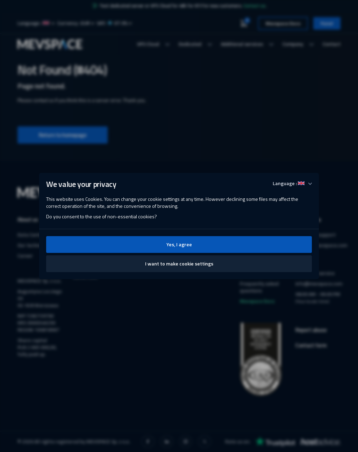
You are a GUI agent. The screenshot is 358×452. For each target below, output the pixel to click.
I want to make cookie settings (179, 263)
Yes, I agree (179, 244)
